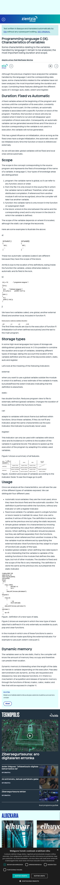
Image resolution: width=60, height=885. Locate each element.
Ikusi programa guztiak (48, 805)
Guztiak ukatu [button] (39, 876)
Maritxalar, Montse (25, 60)
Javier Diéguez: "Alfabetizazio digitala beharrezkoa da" (20, 767)
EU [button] (11, 66)
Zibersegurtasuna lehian (14, 791)
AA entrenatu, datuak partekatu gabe (20, 779)
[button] (3, 19)
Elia (5, 32)
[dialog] (30, 866)
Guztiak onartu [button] (21, 876)
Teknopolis (11, 714)
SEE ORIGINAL (44, 32)
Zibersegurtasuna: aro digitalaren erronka (20, 756)
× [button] (57, 850)
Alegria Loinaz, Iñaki (10, 60)
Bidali (7, 704)
